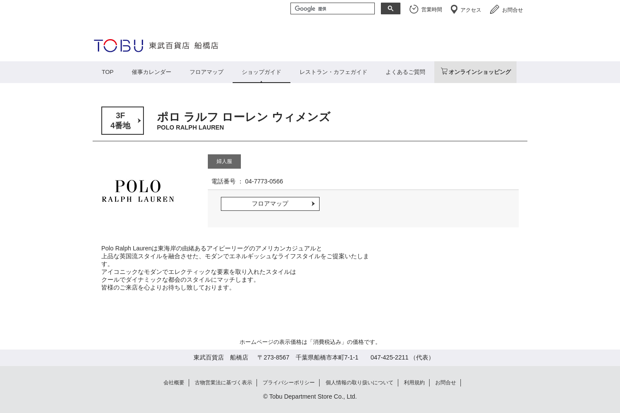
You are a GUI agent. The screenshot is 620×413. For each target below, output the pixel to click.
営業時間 (431, 10)
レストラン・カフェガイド (333, 72)
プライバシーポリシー (289, 383)
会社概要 (173, 383)
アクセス (470, 10)
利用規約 (414, 383)
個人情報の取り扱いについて (359, 383)
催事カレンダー (151, 72)
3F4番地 (120, 120)
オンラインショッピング (480, 72)
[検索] (332, 9)
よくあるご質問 (405, 72)
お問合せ (512, 10)
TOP (107, 72)
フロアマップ (206, 72)
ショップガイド (261, 72)
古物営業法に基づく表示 (223, 383)
